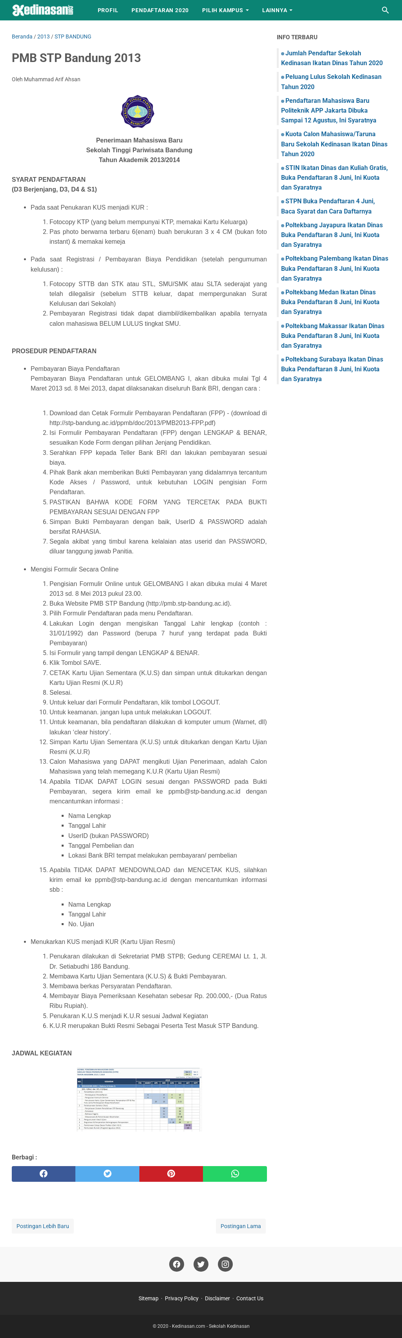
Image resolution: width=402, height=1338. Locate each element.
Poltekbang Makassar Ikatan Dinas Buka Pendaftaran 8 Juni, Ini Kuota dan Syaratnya (332, 335)
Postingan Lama (241, 1226)
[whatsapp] (235, 1174)
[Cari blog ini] (385, 10)
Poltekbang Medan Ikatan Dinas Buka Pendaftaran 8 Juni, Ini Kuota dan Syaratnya (330, 302)
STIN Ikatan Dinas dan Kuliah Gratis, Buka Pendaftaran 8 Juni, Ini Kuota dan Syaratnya (334, 177)
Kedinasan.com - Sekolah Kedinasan (211, 1326)
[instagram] (225, 1264)
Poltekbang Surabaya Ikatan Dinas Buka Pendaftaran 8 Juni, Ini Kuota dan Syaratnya (332, 369)
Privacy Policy (182, 1298)
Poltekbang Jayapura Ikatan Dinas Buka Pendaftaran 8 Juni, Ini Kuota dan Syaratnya (332, 234)
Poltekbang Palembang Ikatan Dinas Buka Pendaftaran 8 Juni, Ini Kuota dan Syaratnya (334, 268)
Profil (108, 10)
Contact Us (249, 1298)
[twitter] (107, 1174)
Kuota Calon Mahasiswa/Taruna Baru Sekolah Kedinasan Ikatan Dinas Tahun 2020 (334, 143)
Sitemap (149, 1298)
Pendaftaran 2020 (160, 10)
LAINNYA (274, 10)
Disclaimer (217, 1298)
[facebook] (43, 1174)
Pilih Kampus (222, 10)
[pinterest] (171, 1174)
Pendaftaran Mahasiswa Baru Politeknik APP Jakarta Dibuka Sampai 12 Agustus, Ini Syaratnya (328, 110)
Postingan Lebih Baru (42, 1226)
